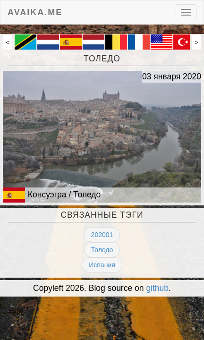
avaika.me (35, 11)
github (157, 288)
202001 (102, 234)
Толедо (102, 250)
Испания (102, 265)
